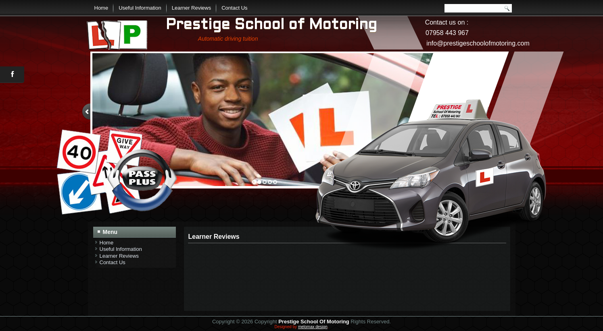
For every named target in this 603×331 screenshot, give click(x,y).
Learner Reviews (191, 8)
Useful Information (140, 8)
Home (101, 8)
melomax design (313, 327)
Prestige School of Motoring (271, 25)
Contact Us (234, 8)
